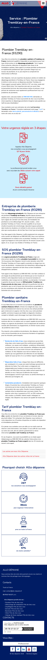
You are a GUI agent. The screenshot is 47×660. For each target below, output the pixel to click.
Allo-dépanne (14, 27)
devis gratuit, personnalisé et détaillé (25, 111)
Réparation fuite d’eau (13, 362)
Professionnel (23, 644)
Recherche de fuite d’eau (14, 341)
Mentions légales (31, 654)
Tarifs (40, 109)
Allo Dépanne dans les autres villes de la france (21, 456)
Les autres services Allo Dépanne (15, 451)
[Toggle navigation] (43, 3)
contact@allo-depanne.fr (14, 591)
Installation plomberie (13, 383)
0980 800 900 (28, 97)
